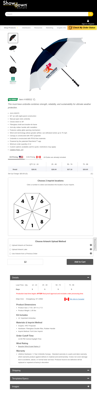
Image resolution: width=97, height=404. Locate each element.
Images (50, 386)
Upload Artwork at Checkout (20, 245)
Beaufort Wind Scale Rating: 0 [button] (29, 346)
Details (50, 277)
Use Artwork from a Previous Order (23, 254)
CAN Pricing (33, 157)
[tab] (50, 277)
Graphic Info (61, 28)
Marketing (49, 28)
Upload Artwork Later (18, 249)
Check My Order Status (82, 27)
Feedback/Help (95, 244)
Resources (38, 28)
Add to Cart (79, 262)
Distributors (26, 28)
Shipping (50, 370)
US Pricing (16, 157)
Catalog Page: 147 (16, 150)
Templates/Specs (50, 378)
